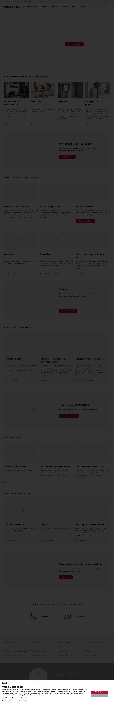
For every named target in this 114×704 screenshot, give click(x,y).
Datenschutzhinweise (21, 701)
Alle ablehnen (100, 696)
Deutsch (5, 683)
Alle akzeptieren (99, 692)
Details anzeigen (7, 701)
